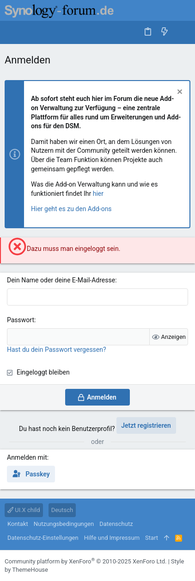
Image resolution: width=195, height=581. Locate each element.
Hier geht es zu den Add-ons (71, 208)
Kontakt (17, 523)
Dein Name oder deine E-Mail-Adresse (61, 280)
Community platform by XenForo (85, 561)
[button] (14, 32)
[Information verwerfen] (179, 93)
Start (151, 537)
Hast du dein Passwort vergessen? (56, 349)
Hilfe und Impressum (112, 537)
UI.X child (23, 509)
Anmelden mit (27, 457)
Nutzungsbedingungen (64, 523)
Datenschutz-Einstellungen (43, 537)
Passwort (20, 320)
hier (98, 193)
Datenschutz (116, 523)
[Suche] (181, 32)
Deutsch (62, 509)
